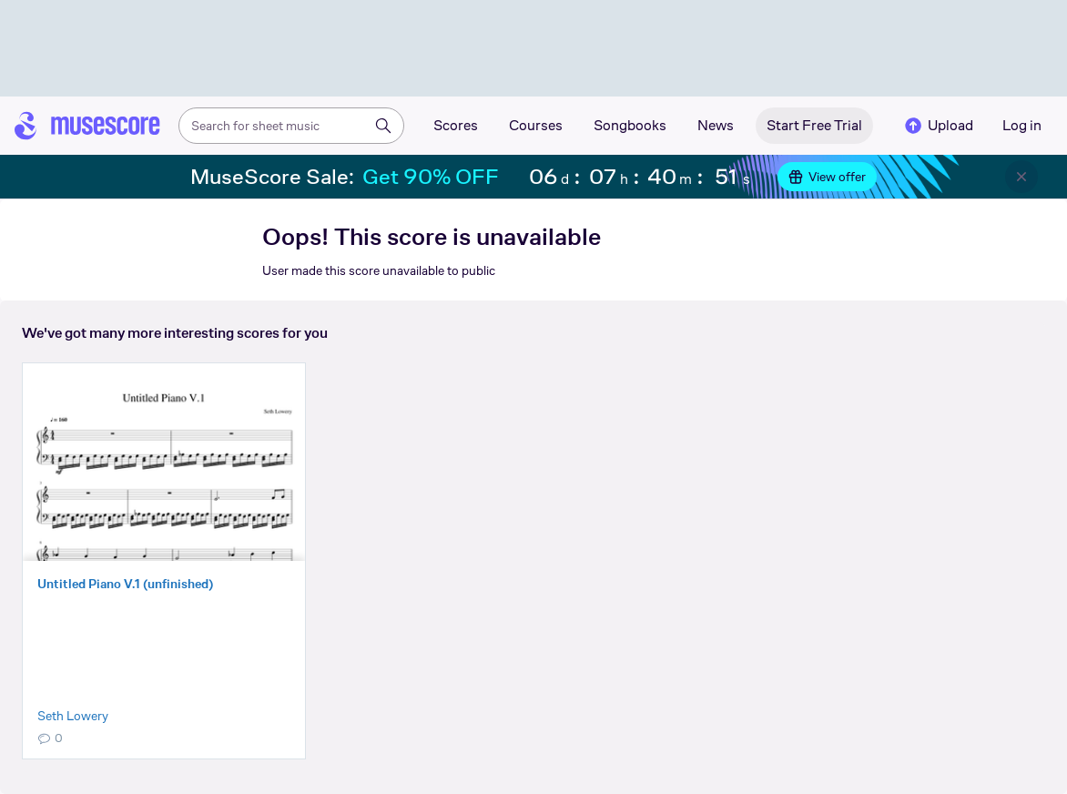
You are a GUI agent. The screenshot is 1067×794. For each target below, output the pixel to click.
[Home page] (87, 125)
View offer (827, 176)
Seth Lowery (72, 715)
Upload (937, 126)
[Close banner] (1021, 176)
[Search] (383, 125)
